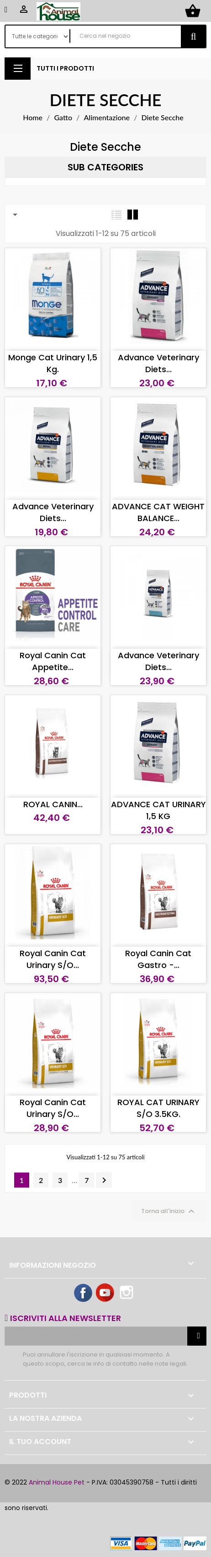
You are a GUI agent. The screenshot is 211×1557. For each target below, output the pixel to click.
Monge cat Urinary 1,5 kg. (52, 363)
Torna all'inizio (169, 1211)
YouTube (105, 1293)
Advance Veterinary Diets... (158, 363)
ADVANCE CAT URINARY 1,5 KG (158, 810)
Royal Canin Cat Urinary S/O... (53, 959)
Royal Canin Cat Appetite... (53, 661)
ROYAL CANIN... (53, 804)
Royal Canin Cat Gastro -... (158, 959)
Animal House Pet (56, 1482)
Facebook (84, 1293)
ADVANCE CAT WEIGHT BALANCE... (158, 512)
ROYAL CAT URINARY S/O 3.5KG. (158, 1108)
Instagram (127, 1293)
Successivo (104, 1180)
